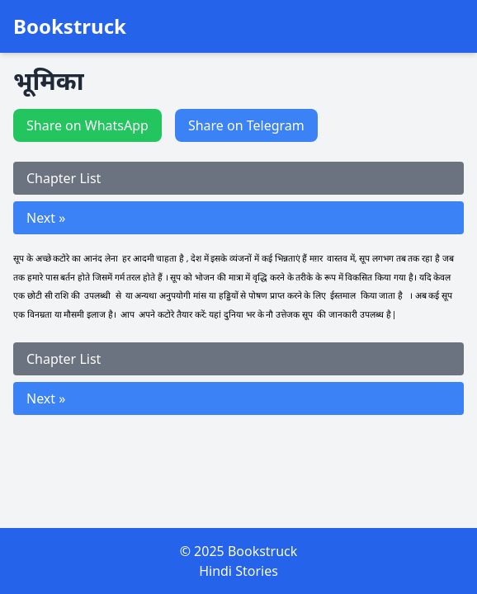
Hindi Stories (238, 571)
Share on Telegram (246, 125)
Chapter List (63, 178)
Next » (45, 218)
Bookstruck (69, 26)
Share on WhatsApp (87, 125)
